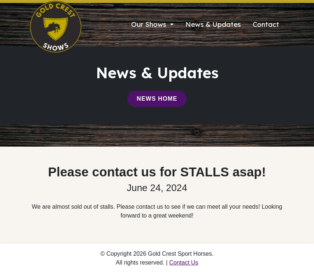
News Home (157, 99)
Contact (266, 24)
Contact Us (183, 262)
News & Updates (213, 24)
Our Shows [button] (149, 24)
